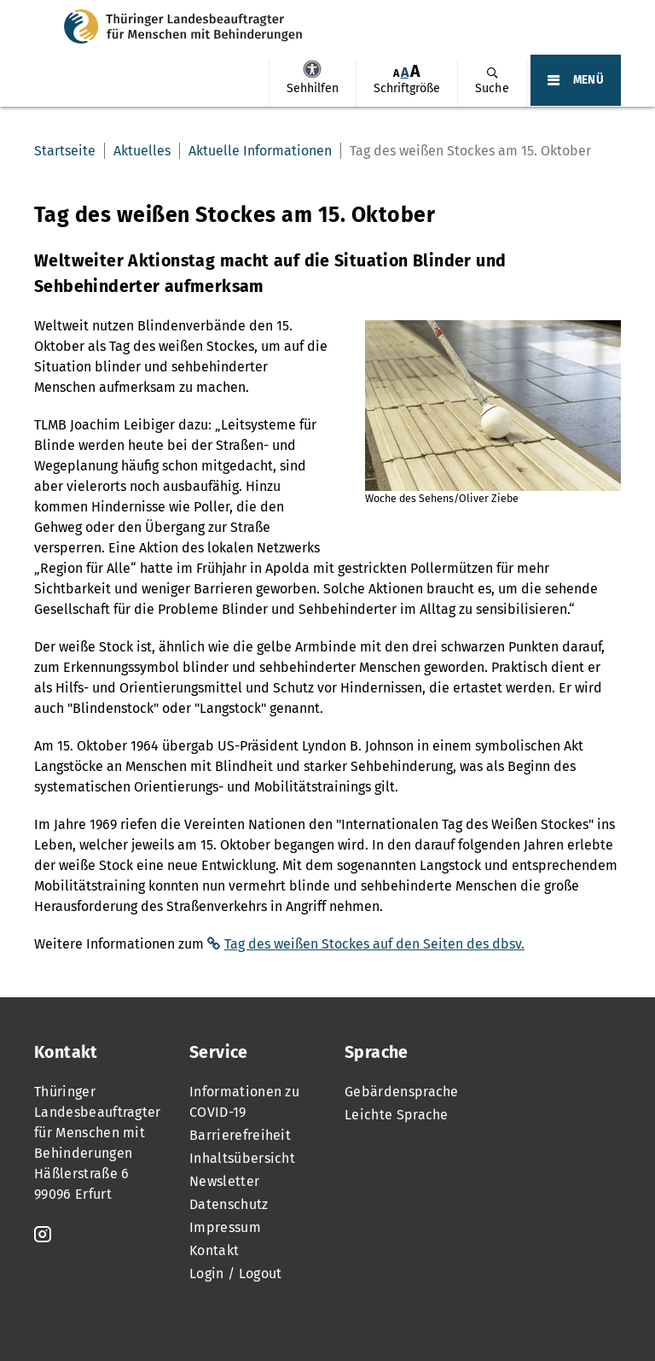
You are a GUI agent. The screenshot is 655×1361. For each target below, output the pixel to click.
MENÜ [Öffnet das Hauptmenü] (588, 80)
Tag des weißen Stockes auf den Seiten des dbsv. (374, 944)
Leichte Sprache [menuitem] (397, 1115)
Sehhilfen (312, 69)
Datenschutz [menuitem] (229, 1204)
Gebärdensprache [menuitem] (402, 1092)
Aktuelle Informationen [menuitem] (260, 151)
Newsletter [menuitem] (224, 1181)
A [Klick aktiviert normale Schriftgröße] (405, 72)
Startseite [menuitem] (65, 151)
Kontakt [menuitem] (214, 1250)
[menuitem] (312, 83)
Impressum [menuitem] (225, 1227)
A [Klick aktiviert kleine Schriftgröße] (396, 73)
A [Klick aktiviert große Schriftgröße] (415, 71)
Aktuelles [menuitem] (142, 151)
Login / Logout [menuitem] (235, 1273)
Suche (492, 88)
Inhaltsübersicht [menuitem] (242, 1158)
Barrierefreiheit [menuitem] (240, 1135)
